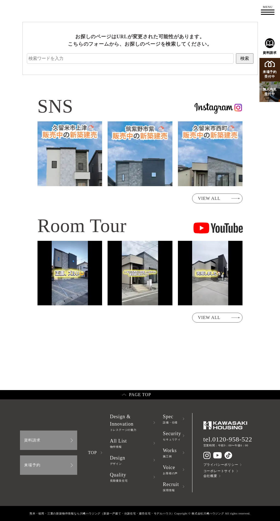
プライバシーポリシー (220, 465)
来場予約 (32, 465)
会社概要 (210, 476)
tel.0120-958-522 (227, 439)
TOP (92, 452)
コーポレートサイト (219, 471)
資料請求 (270, 46)
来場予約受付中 (270, 69)
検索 (244, 58)
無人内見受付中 (270, 91)
